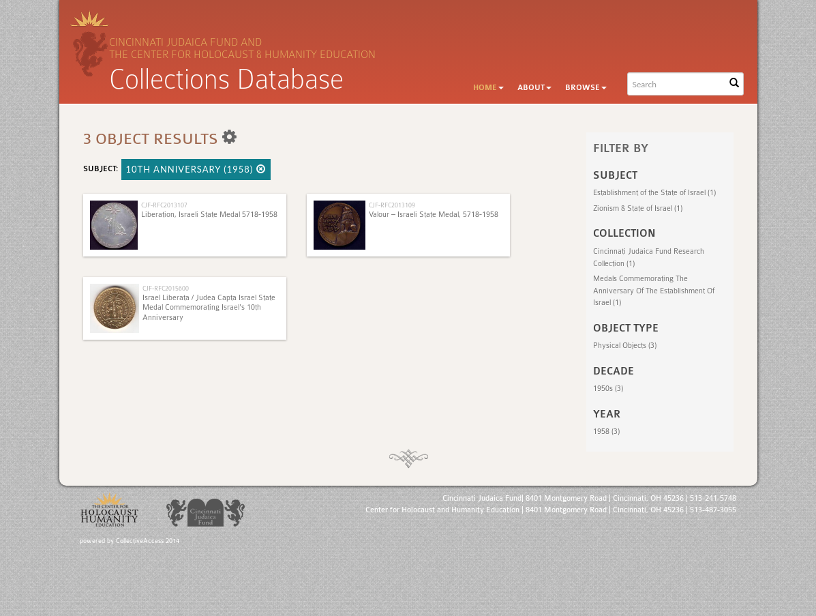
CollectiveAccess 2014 (147, 541)
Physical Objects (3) (624, 345)
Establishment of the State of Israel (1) (654, 192)
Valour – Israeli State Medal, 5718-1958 (433, 214)
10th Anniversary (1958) (196, 169)
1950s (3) (608, 388)
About (534, 87)
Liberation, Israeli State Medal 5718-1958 (209, 214)
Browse (586, 87)
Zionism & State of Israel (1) (637, 208)
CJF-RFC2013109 (392, 205)
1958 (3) (606, 431)
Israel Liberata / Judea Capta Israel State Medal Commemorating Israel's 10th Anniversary (208, 307)
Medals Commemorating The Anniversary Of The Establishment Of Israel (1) (653, 290)
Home (488, 87)
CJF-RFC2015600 (165, 288)
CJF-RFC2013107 (164, 205)
